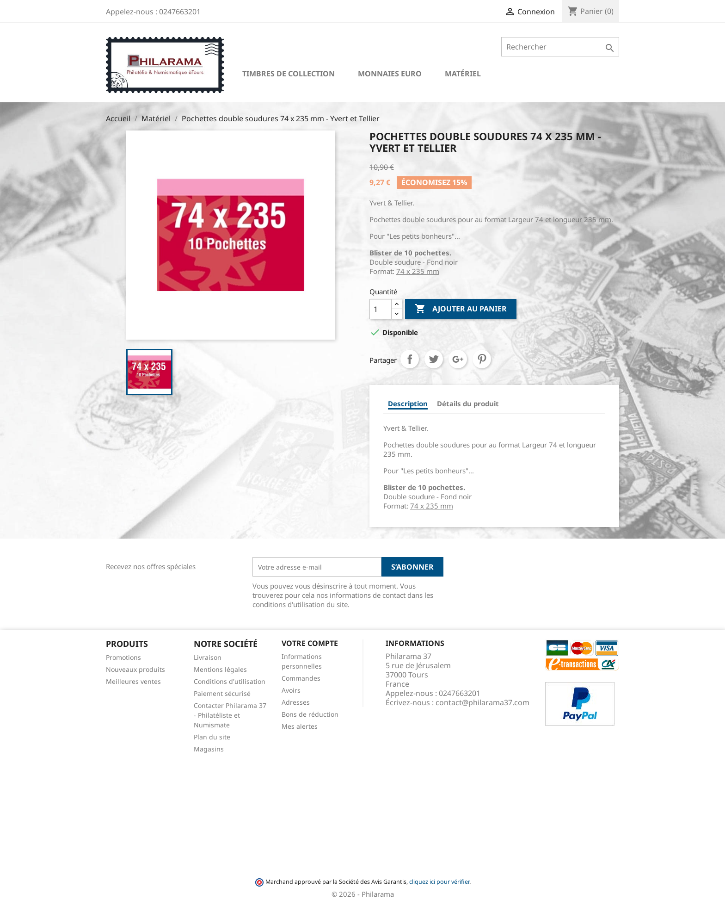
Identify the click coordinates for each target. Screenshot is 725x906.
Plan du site (212, 736)
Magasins (209, 749)
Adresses (296, 702)
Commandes (301, 678)
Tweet (433, 359)
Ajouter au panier (461, 309)
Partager (409, 359)
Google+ (458, 359)
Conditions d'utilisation (229, 681)
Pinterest (482, 359)
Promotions (123, 657)
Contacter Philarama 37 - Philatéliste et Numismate (230, 715)
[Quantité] (380, 309)
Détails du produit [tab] (468, 403)
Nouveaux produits (135, 669)
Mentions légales (220, 669)
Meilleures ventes (133, 681)
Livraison (207, 657)
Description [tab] (408, 403)
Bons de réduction (310, 714)
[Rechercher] (560, 46)
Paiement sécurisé (222, 693)
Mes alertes (300, 726)
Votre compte (310, 643)
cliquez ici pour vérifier (439, 882)
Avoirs (291, 690)
